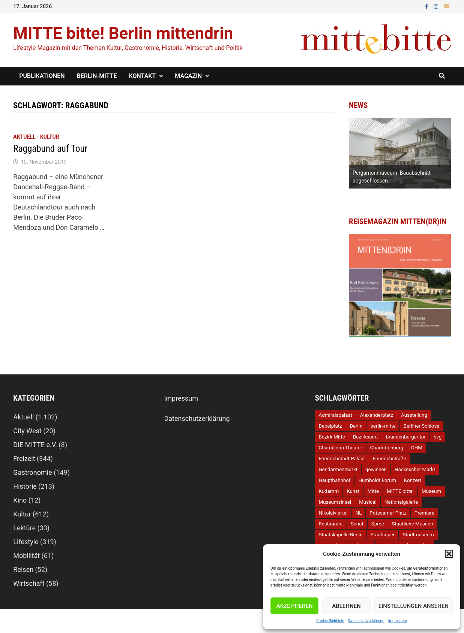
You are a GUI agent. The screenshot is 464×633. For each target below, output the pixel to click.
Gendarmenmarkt (338, 469)
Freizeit (24, 458)
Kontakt (142, 75)
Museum (431, 491)
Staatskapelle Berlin (341, 534)
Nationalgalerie (401, 502)
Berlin (356, 426)
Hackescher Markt (415, 469)
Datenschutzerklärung (366, 621)
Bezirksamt (365, 437)
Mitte (373, 491)
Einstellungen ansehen (413, 606)
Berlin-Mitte (97, 75)
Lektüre (24, 528)
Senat (357, 524)
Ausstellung (414, 415)
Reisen (23, 569)
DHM (416, 447)
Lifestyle (25, 542)
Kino (20, 500)
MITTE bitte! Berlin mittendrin (123, 33)
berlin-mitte (382, 426)
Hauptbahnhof (335, 480)
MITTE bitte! (400, 491)
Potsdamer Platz (387, 513)
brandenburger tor (406, 437)
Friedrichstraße (389, 458)
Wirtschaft (28, 583)
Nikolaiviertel (333, 513)
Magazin (188, 75)
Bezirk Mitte (332, 437)
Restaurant (331, 524)
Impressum (397, 621)
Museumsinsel (335, 502)
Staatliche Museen (412, 524)
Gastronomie (32, 472)
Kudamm (329, 491)
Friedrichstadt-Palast (342, 458)
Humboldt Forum (377, 480)
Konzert (412, 480)
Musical (368, 502)
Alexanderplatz (376, 415)
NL (359, 513)
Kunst (353, 491)
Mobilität (26, 556)
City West (27, 431)
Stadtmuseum (418, 534)
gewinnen (376, 469)
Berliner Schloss (421, 426)
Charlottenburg (386, 447)
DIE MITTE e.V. (35, 445)
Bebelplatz (330, 426)
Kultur (49, 137)
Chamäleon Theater (340, 447)
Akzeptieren (294, 606)
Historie (25, 486)
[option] (400, 153)
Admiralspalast (335, 415)
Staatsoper (383, 534)
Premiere (424, 513)
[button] (449, 554)
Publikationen (42, 75)
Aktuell (24, 137)
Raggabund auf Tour (50, 148)
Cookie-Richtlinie (330, 621)
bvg (437, 437)
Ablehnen (346, 606)
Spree (377, 524)
